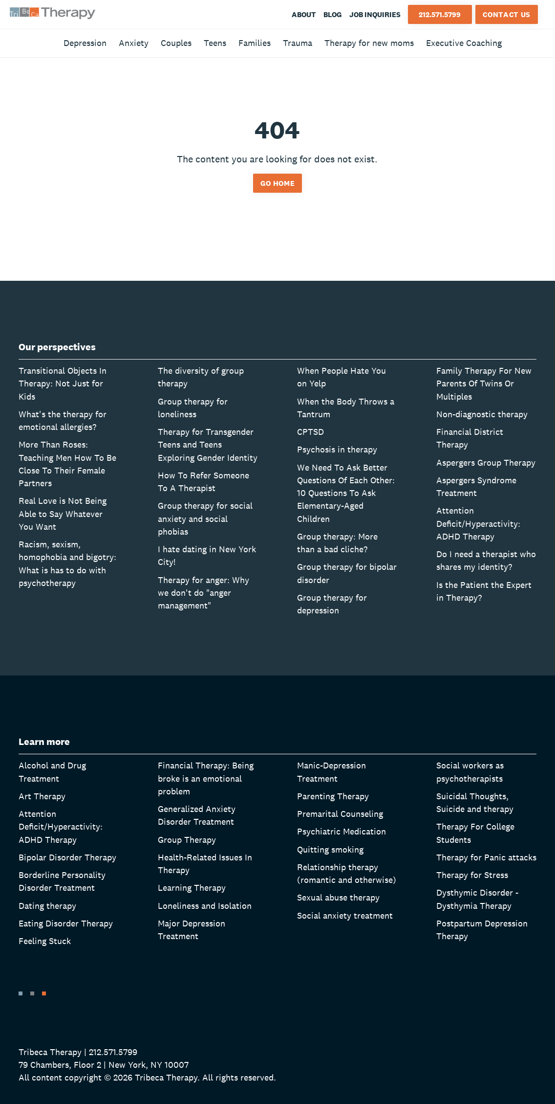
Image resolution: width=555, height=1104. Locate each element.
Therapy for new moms (369, 42)
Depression (85, 42)
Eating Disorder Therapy (66, 923)
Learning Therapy (192, 887)
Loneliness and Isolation (205, 905)
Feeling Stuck (45, 940)
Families (254, 42)
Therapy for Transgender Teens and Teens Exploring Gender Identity (207, 444)
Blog (332, 14)
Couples (176, 42)
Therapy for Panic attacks (486, 857)
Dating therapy (47, 905)
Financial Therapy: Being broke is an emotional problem (206, 778)
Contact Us (507, 14)
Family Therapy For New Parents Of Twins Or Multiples (484, 383)
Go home (277, 183)
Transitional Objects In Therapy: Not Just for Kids (63, 383)
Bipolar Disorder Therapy (67, 857)
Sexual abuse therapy (338, 897)
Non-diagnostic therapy (482, 414)
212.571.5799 (440, 14)
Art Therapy (42, 796)
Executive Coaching (464, 42)
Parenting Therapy (333, 796)
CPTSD (310, 431)
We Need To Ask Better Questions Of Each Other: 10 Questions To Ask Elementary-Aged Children (346, 493)
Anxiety (134, 42)
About (304, 14)
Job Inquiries (375, 14)
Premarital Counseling (340, 813)
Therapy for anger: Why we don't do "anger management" (203, 592)
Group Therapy (187, 839)
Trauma (297, 42)
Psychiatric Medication (341, 831)
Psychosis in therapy (337, 449)
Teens (215, 42)
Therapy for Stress (472, 874)
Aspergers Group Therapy (485, 462)
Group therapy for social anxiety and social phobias (205, 518)
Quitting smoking (330, 849)
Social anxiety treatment (345, 915)
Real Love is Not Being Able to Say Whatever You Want (63, 513)
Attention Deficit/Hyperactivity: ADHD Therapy (478, 523)
